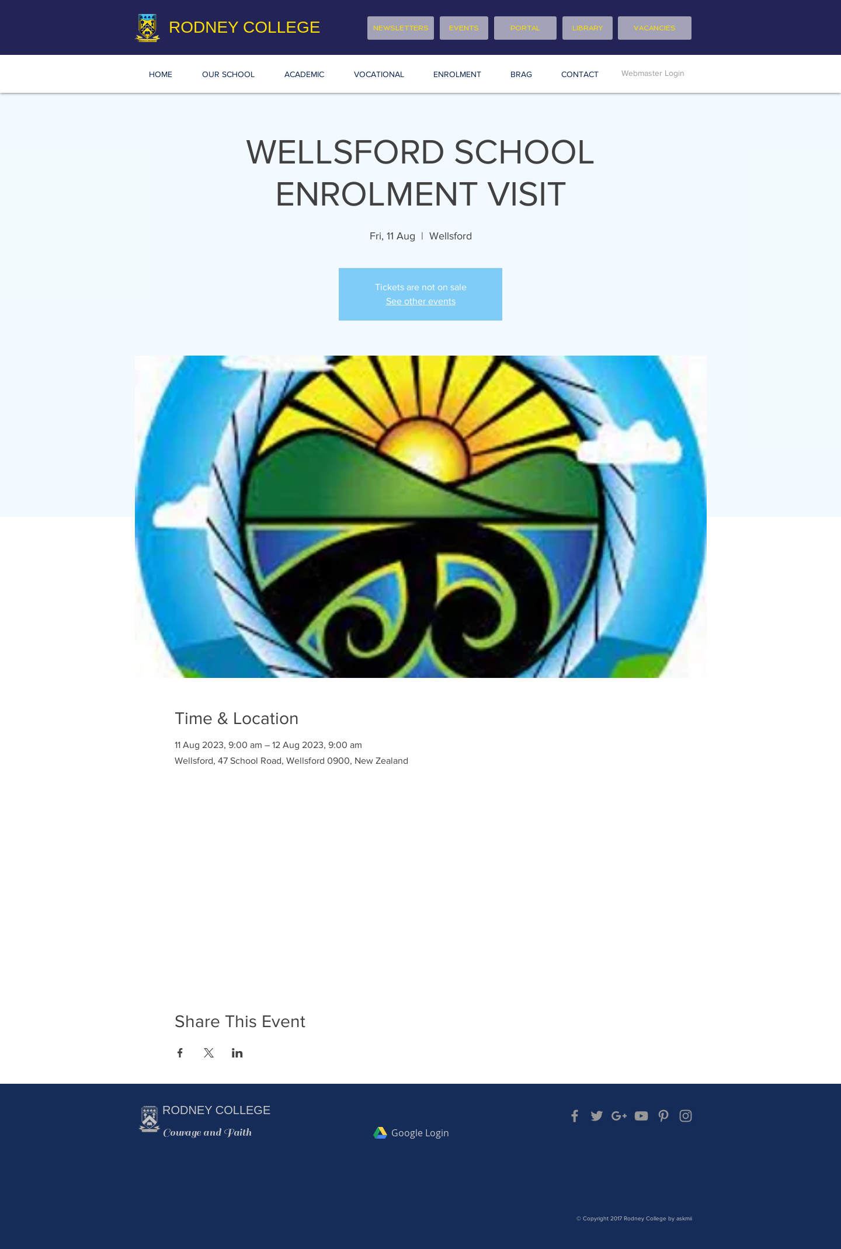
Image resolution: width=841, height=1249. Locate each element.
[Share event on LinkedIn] (237, 1052)
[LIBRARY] (587, 28)
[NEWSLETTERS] (400, 28)
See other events (421, 301)
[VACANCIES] (654, 28)
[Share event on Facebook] (180, 1052)
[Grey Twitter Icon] (597, 1116)
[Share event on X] (208, 1052)
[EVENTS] (464, 28)
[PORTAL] (525, 28)
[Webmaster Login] (653, 73)
